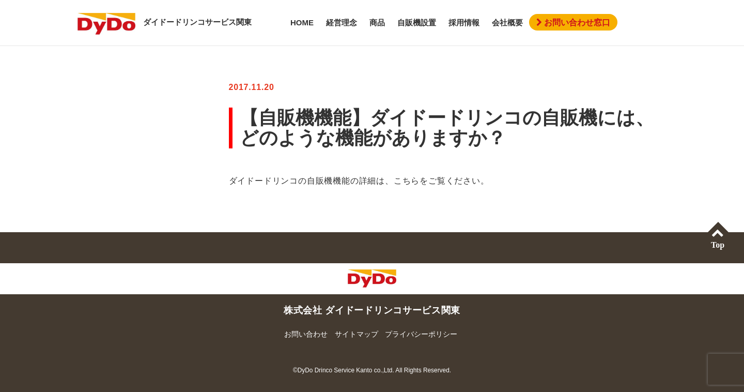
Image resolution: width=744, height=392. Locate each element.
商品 (377, 22)
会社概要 (507, 22)
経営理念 (341, 22)
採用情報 (463, 22)
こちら (407, 180)
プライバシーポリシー (421, 334)
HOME (302, 22)
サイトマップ (356, 334)
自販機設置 (416, 22)
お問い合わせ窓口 (573, 22)
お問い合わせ (306, 334)
